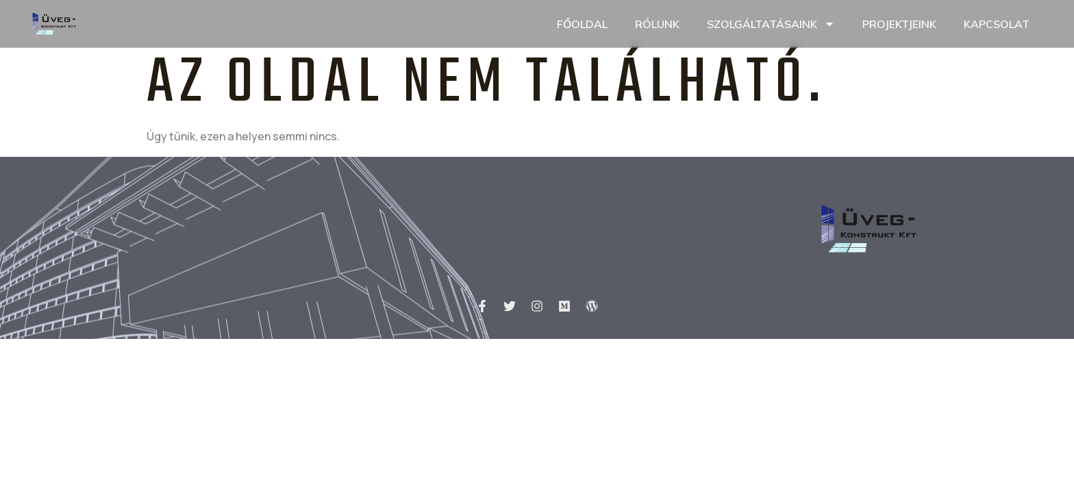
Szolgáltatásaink (771, 24)
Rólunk (657, 24)
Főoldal (582, 24)
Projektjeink (899, 24)
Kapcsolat (996, 24)
